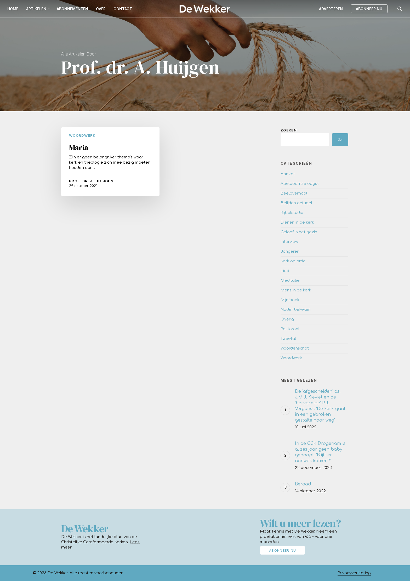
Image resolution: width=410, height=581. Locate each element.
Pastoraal (290, 329)
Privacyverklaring (354, 573)
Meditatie (290, 280)
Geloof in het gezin (299, 232)
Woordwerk (82, 135)
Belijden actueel (296, 203)
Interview (289, 242)
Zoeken (289, 130)
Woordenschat (295, 348)
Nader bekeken (296, 309)
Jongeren (290, 251)
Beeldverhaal (294, 193)
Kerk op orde (293, 261)
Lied (285, 271)
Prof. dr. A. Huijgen (91, 181)
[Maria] (110, 161)
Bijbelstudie (292, 213)
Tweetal (288, 338)
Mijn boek (290, 300)
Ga (340, 139)
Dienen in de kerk (297, 222)
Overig (287, 319)
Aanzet (288, 174)
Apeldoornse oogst (300, 183)
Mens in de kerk (296, 290)
